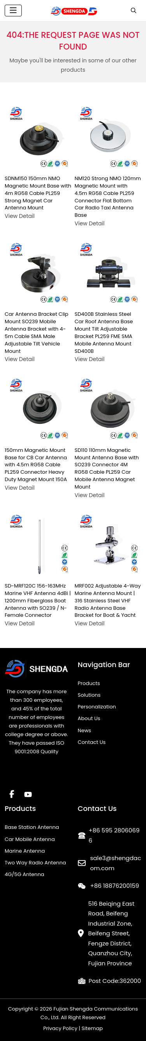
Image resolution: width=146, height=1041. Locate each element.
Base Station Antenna (32, 827)
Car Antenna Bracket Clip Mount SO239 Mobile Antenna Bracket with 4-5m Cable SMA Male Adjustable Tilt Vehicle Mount (37, 332)
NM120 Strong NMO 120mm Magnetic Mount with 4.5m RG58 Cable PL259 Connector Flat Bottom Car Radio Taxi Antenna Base (108, 197)
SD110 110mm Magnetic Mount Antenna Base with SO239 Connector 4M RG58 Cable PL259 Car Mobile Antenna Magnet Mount (107, 468)
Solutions (89, 695)
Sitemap (92, 1028)
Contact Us (92, 742)
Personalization (97, 706)
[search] (133, 10)
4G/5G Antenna (24, 874)
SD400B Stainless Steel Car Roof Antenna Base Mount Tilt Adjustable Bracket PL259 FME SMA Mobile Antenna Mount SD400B (104, 332)
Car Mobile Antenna (30, 839)
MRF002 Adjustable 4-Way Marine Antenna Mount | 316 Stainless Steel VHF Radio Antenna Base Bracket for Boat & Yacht (108, 600)
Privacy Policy (60, 1028)
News (84, 730)
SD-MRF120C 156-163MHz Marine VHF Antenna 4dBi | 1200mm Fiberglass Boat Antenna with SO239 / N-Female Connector (38, 600)
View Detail (20, 216)
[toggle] (13, 10)
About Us (89, 718)
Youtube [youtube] (28, 794)
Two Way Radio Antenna (35, 862)
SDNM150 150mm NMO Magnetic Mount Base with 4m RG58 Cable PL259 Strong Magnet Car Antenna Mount (38, 193)
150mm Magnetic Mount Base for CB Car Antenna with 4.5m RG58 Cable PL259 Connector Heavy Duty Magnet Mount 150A (36, 464)
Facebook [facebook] (12, 794)
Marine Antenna (25, 851)
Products (89, 683)
